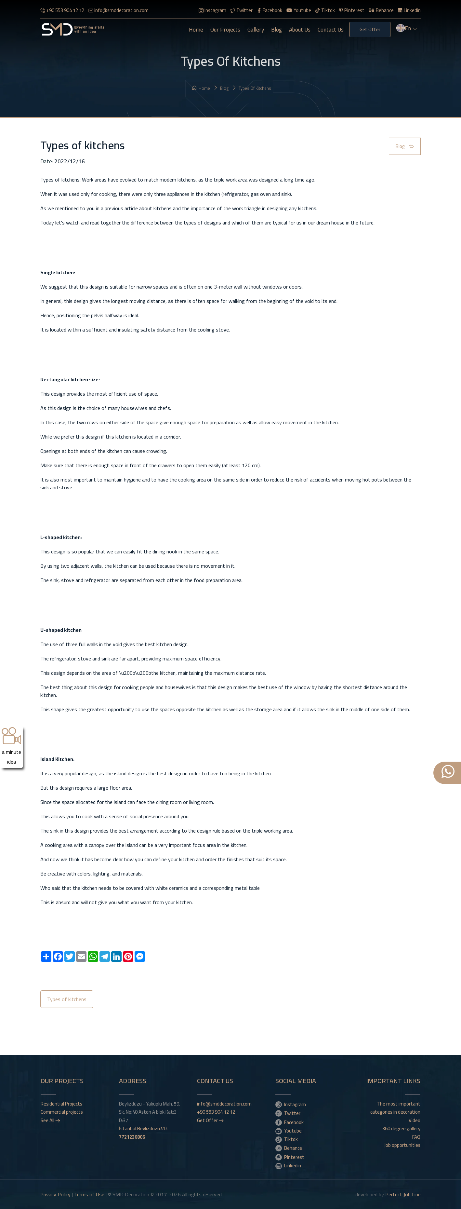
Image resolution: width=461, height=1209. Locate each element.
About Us (299, 29)
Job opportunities (402, 1145)
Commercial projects (62, 1112)
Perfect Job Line (403, 1194)
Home (196, 29)
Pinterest (351, 10)
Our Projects (225, 29)
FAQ (416, 1137)
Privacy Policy (55, 1194)
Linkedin (409, 10)
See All (50, 1120)
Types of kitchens (251, 88)
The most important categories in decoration (395, 1108)
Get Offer (370, 29)
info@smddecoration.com (118, 10)
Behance (381, 10)
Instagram (212, 10)
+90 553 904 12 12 (62, 10)
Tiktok (325, 10)
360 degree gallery (401, 1128)
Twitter (241, 10)
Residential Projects (61, 1104)
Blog (276, 29)
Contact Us (331, 29)
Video (414, 1120)
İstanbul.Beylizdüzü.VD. (143, 1132)
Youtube (298, 10)
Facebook (269, 10)
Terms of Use (89, 1194)
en (407, 29)
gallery (255, 29)
